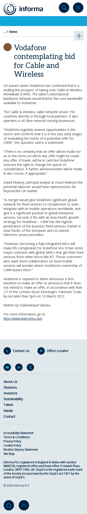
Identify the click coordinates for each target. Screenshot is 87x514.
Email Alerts (8, 368)
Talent (8, 404)
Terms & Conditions (16, 437)
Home (8, 505)
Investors (10, 393)
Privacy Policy (12, 441)
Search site (64, 8)
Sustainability (13, 399)
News (13, 32)
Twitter (31, 368)
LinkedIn (19, 368)
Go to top (24, 505)
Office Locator (57, 351)
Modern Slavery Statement (20, 450)
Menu (78, 8)
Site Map (9, 454)
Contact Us (21, 351)
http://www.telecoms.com (22, 318)
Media (8, 410)
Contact (9, 416)
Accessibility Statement (18, 433)
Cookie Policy (12, 445)
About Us (10, 381)
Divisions (10, 387)
